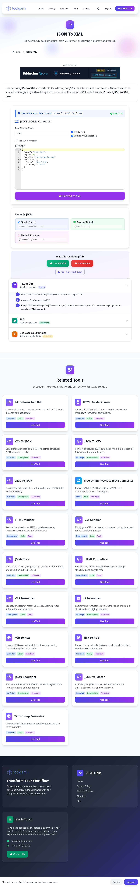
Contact (86, 8)
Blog (76, 8)
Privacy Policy (84, 786)
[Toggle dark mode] (98, 9)
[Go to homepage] (16, 8)
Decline (116, 882)
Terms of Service (85, 791)
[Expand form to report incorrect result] (69, 272)
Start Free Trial (125, 8)
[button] (20, 149)
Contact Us (17, 854)
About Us (64, 8)
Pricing (52, 8)
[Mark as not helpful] (82, 263)
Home (41, 8)
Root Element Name (24, 128)
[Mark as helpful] (58, 263)
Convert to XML (70, 196)
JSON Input (20, 145)
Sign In (108, 8)
